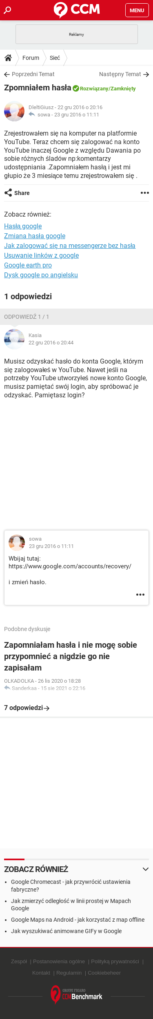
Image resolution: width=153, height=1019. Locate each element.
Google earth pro (28, 265)
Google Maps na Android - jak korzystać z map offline (77, 919)
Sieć (55, 58)
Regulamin (69, 973)
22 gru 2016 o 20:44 (51, 343)
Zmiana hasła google (34, 236)
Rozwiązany (94, 88)
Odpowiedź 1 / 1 (26, 316)
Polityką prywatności (115, 961)
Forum (30, 58)
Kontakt (41, 973)
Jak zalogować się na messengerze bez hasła (69, 246)
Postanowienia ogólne (59, 961)
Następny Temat (120, 74)
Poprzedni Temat (33, 74)
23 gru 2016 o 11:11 (76, 115)
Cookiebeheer (104, 973)
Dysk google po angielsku (41, 275)
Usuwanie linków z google (41, 255)
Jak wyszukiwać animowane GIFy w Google (66, 931)
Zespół (19, 961)
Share (22, 193)
